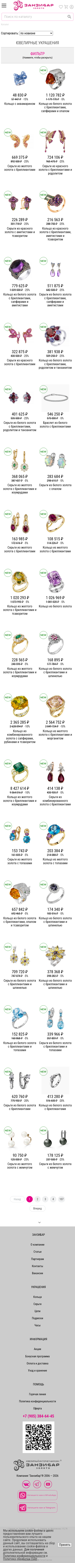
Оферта (37, 1408)
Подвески (37, 1318)
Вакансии (37, 1273)
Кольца (37, 1296)
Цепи (37, 1311)
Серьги (37, 1304)
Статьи (37, 1251)
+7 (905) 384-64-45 (38, 1416)
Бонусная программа (37, 1356)
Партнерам (37, 1259)
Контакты (37, 1266)
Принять (64, 1545)
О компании (37, 1244)
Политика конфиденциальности (37, 1401)
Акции (37, 1349)
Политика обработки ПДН (20, 1559)
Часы (37, 1325)
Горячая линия (37, 1394)
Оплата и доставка (37, 1363)
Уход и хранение (37, 1370)
